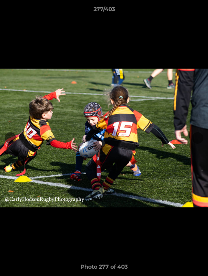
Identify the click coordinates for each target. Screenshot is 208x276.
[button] (198, 11)
